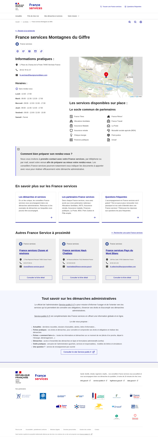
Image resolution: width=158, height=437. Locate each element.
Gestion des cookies (85, 429)
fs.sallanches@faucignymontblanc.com (123, 266)
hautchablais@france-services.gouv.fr (79, 266)
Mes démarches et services (53, 16)
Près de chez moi (33, 16)
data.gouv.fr (131, 381)
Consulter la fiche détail (36, 277)
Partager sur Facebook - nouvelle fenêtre (17, 51)
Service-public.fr (66, 305)
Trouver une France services (112, 6)
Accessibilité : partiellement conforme (36, 429)
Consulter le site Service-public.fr (77, 352)
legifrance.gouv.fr (116, 381)
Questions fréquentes (134, 6)
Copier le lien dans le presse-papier (41, 51)
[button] (106, 74)
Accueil (17, 21)
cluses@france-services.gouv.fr (34, 266)
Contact (97, 429)
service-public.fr (99, 381)
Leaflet (132, 96)
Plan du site (18, 429)
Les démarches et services (32, 197)
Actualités (18, 16)
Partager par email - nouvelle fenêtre (35, 51)
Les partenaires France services (78, 197)
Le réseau (25, 21)
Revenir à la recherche (26, 31)
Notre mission (72, 16)
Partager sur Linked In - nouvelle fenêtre (29, 51)
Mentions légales (55, 429)
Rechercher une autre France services (128, 233)
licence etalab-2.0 (85, 434)
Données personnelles (69, 429)
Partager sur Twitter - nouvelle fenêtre (23, 51)
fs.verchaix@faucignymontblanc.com (33, 75)
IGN (137, 96)
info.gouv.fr (84, 381)
